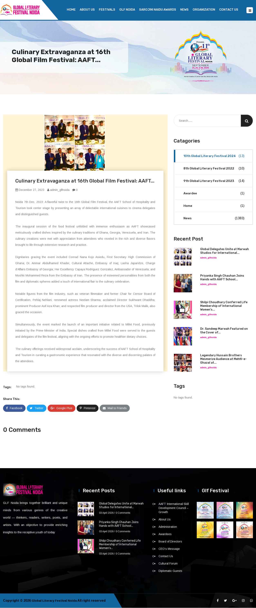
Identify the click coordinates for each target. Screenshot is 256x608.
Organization (204, 9)
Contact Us (228, 9)
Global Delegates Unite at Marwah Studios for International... (224, 251)
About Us (87, 9)
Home (71, 9)
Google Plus (61, 408)
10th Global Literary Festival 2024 (213, 156)
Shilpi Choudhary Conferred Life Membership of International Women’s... (223, 306)
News (184, 9)
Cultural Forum (168, 563)
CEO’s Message (169, 549)
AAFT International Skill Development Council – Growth (174, 508)
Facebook (14, 408)
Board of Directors (170, 541)
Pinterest (87, 408)
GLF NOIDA (127, 9)
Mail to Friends (115, 408)
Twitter (36, 408)
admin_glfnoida (58, 190)
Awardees (165, 534)
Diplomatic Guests (170, 571)
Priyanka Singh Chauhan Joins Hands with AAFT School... (222, 277)
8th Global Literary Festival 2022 (213, 169)
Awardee (213, 194)
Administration (168, 527)
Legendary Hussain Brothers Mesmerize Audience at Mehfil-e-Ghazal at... (223, 359)
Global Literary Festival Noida (55, 600)
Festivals (107, 9)
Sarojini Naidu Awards (157, 9)
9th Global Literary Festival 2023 (213, 181)
